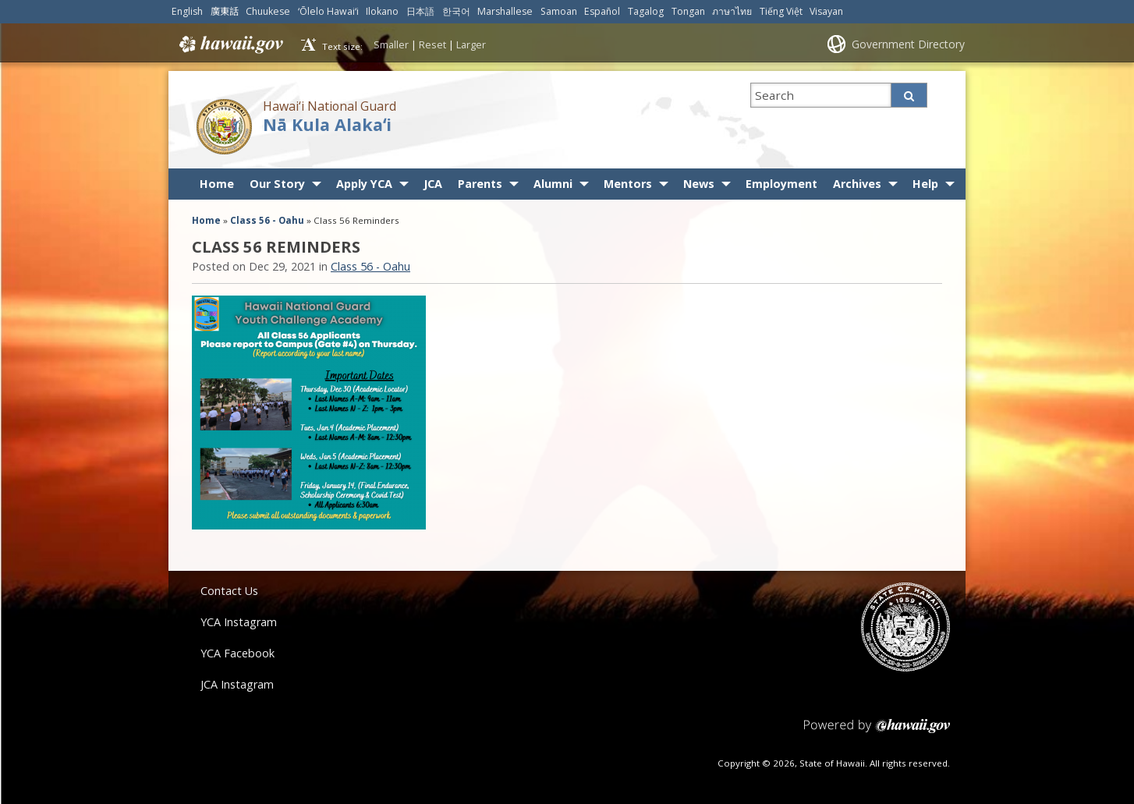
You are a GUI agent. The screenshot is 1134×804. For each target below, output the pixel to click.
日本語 (420, 11)
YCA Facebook (237, 653)
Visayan (826, 11)
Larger (471, 44)
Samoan (558, 11)
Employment (781, 183)
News (698, 183)
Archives (857, 183)
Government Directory (908, 44)
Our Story (277, 183)
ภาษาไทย (732, 11)
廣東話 (225, 11)
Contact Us (229, 590)
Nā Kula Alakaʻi (327, 124)
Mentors (628, 183)
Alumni (552, 183)
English (187, 11)
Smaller (391, 44)
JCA (432, 183)
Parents (480, 183)
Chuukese (268, 11)
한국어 (456, 11)
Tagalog (646, 11)
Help (925, 183)
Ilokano (382, 11)
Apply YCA (364, 183)
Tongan (688, 11)
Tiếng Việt (781, 11)
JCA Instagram (237, 684)
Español (602, 11)
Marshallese (505, 11)
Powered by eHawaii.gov (877, 732)
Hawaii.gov (229, 44)
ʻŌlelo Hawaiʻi (328, 11)
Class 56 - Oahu (267, 220)
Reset (432, 44)
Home (217, 183)
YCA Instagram (238, 622)
